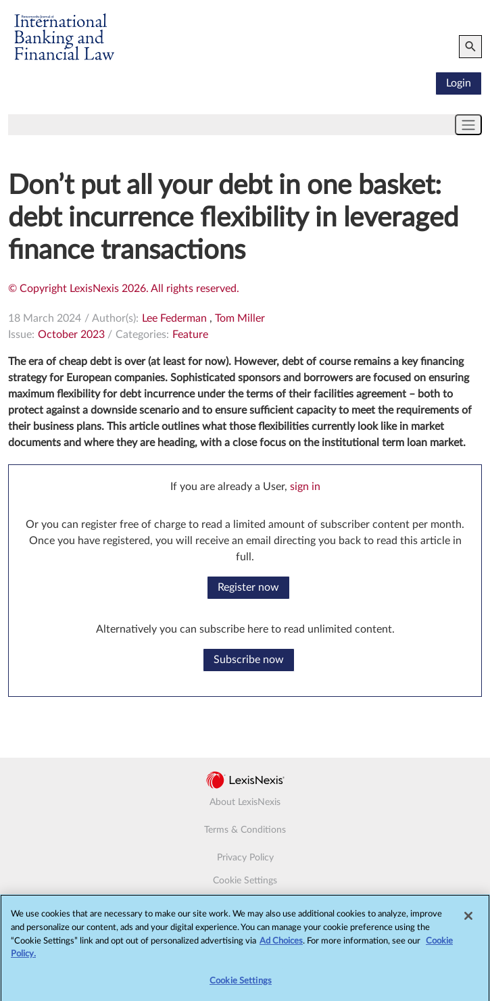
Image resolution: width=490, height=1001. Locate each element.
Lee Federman (174, 318)
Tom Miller (240, 318)
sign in (305, 486)
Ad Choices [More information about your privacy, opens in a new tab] (281, 944)
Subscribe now (249, 659)
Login (458, 83)
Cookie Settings (245, 880)
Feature (190, 334)
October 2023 (71, 334)
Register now (248, 587)
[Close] (468, 920)
